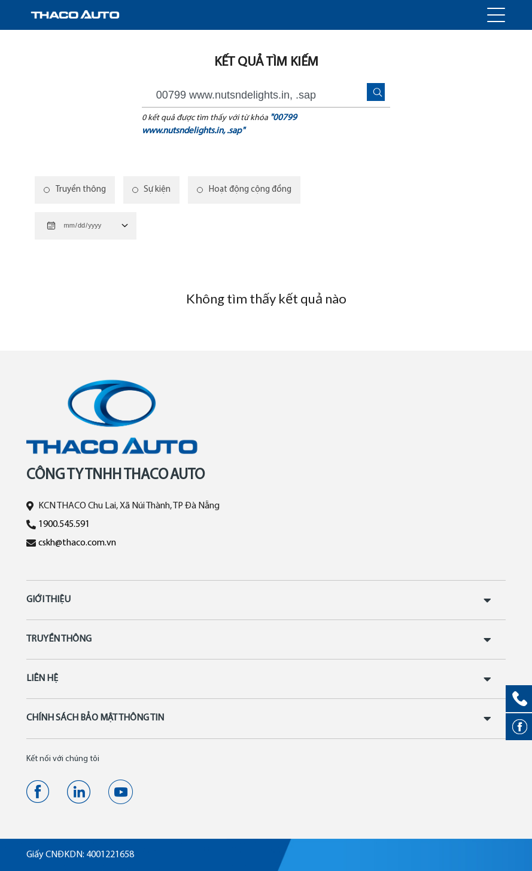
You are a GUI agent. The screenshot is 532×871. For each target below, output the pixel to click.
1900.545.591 (64, 524)
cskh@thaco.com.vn (77, 543)
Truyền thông (81, 189)
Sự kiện (157, 189)
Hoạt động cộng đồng (250, 189)
